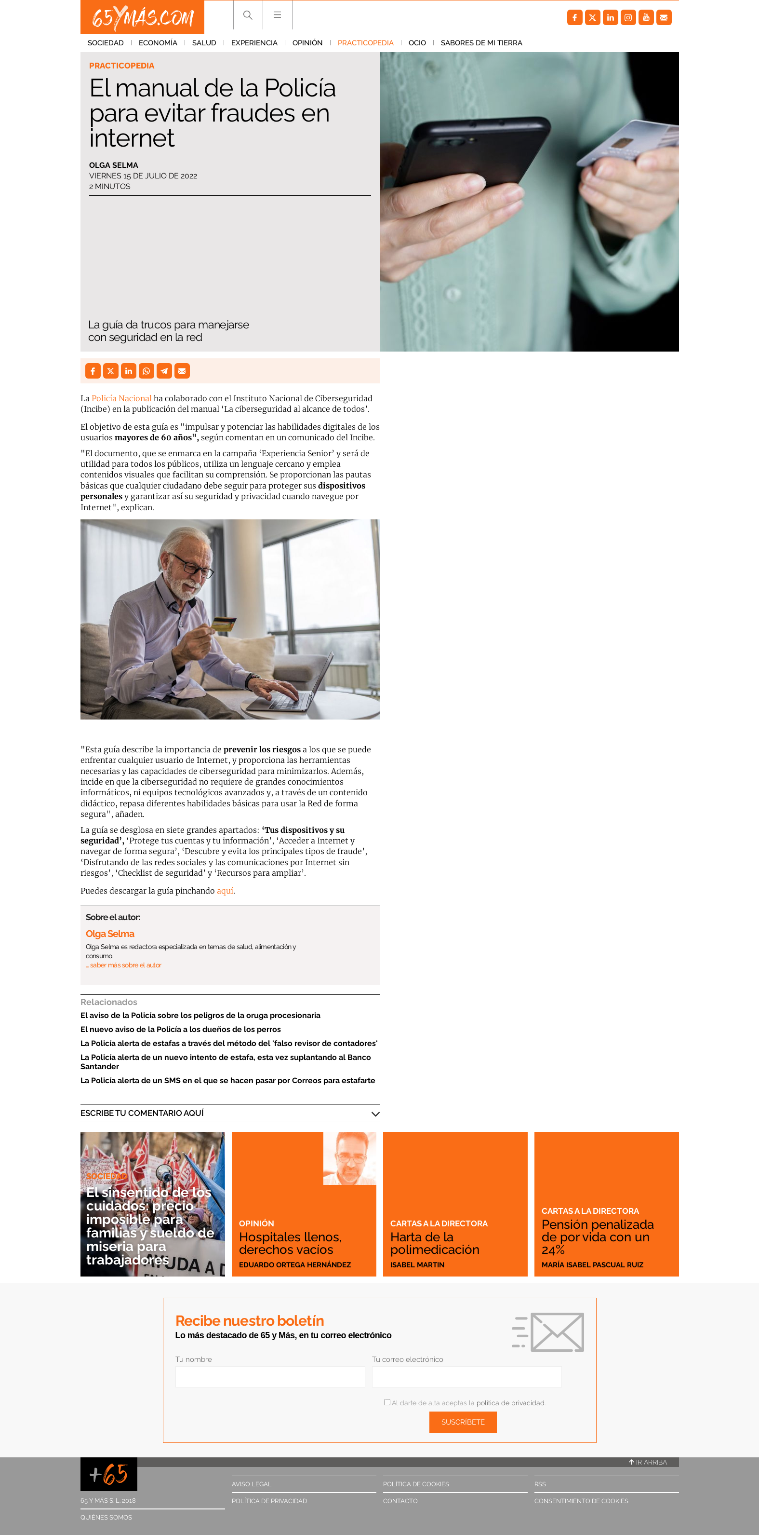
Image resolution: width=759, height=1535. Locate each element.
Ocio (417, 43)
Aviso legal (252, 1484)
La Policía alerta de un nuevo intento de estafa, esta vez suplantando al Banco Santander (225, 1062)
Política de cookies (416, 1484)
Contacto (400, 1501)
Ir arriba (648, 1462)
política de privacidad (511, 1403)
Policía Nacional (122, 398)
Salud (204, 43)
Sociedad (106, 43)
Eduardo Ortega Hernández (295, 1265)
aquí (225, 891)
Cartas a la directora (439, 1223)
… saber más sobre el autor (123, 965)
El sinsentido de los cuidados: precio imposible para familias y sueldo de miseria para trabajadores (150, 1226)
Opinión (308, 43)
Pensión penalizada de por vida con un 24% (598, 1237)
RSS (540, 1484)
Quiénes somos (106, 1517)
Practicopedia (366, 43)
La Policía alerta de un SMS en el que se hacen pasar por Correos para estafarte (227, 1080)
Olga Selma (113, 165)
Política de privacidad (269, 1501)
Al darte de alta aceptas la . (465, 1403)
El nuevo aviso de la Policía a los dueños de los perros (180, 1029)
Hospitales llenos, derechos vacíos (290, 1243)
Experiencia (254, 43)
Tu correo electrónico (407, 1359)
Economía (158, 43)
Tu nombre (193, 1359)
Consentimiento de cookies (581, 1501)
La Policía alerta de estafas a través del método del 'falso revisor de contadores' (229, 1043)
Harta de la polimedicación (434, 1243)
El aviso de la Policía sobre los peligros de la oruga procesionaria (200, 1015)
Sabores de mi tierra (481, 43)
